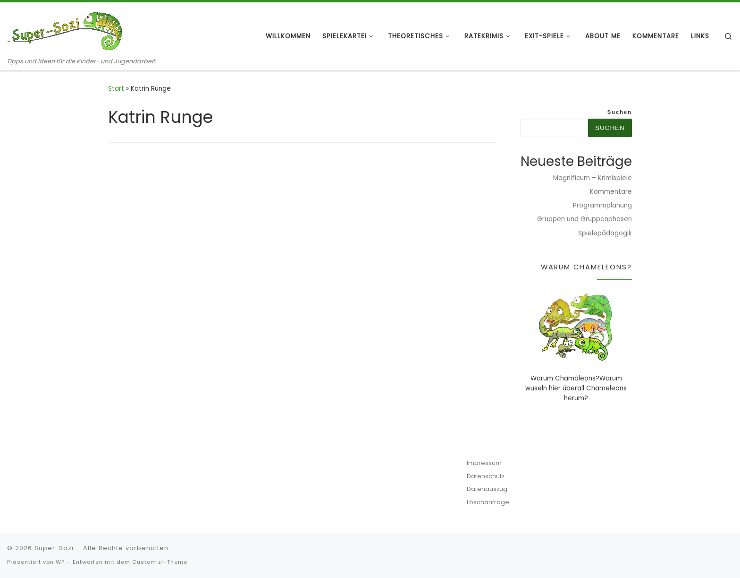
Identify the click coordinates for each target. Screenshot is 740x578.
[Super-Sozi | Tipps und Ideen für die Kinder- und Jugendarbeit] (66, 29)
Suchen (619, 112)
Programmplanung (602, 205)
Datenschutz (486, 476)
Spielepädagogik (605, 233)
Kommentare (611, 191)
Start (116, 88)
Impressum (484, 463)
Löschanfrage (488, 502)
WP (60, 562)
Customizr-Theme (159, 562)
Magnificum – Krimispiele (592, 177)
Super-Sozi (54, 547)
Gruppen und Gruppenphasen (584, 219)
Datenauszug (487, 489)
